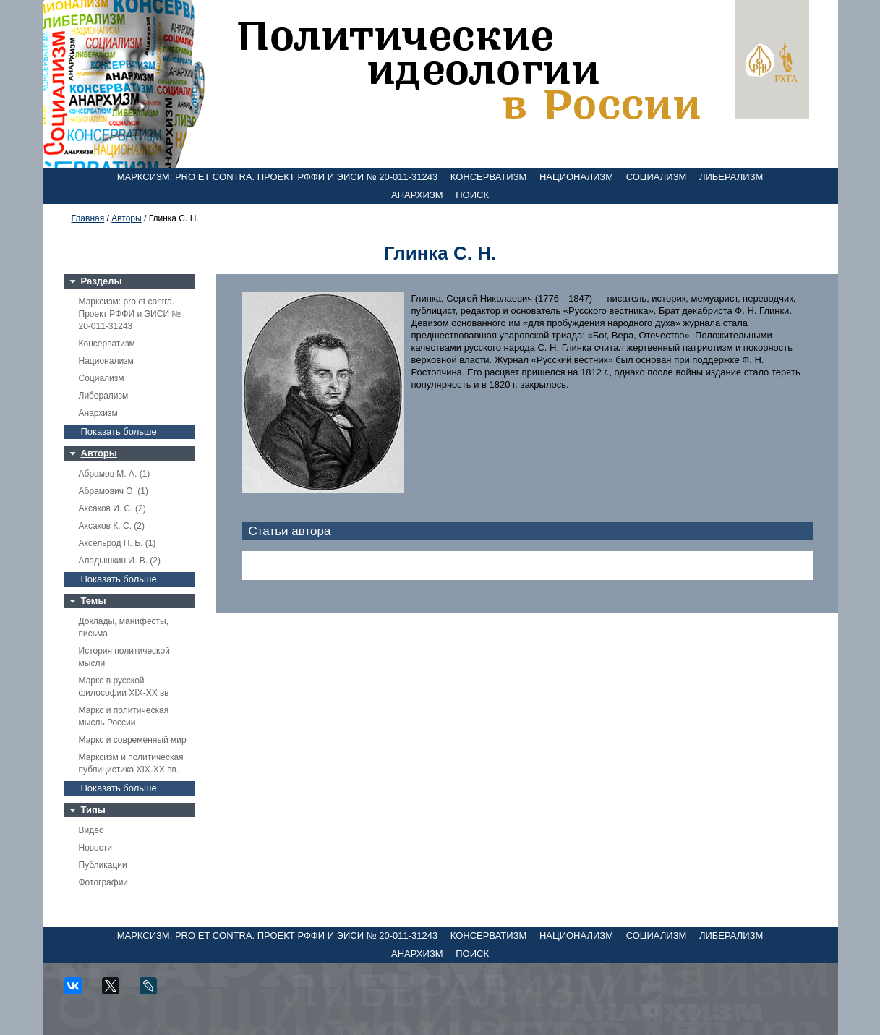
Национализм (576, 176)
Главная (88, 218)
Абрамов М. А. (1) (114, 474)
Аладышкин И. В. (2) (120, 560)
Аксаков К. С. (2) (112, 526)
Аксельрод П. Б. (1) (117, 543)
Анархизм (417, 194)
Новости (95, 848)
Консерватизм (488, 176)
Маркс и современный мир (133, 740)
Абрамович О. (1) (113, 491)
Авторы (126, 218)
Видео (91, 830)
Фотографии (104, 882)
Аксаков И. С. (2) (112, 508)
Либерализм (731, 176)
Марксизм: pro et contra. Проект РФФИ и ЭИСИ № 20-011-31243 (277, 176)
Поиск (472, 194)
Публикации (103, 865)
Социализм (656, 176)
